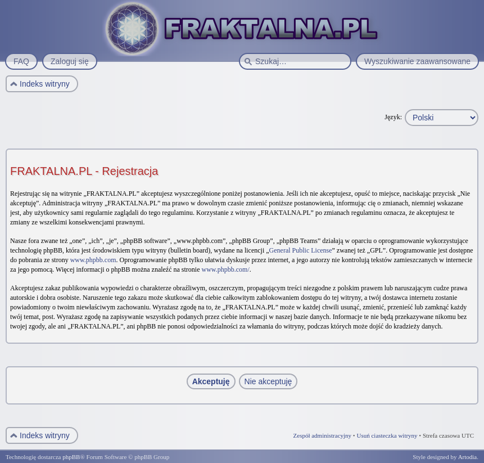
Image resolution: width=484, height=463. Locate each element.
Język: (393, 117)
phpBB (71, 456)
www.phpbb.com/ (226, 269)
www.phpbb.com (93, 260)
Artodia (467, 456)
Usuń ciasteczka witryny (386, 435)
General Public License (300, 250)
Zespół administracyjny (322, 435)
